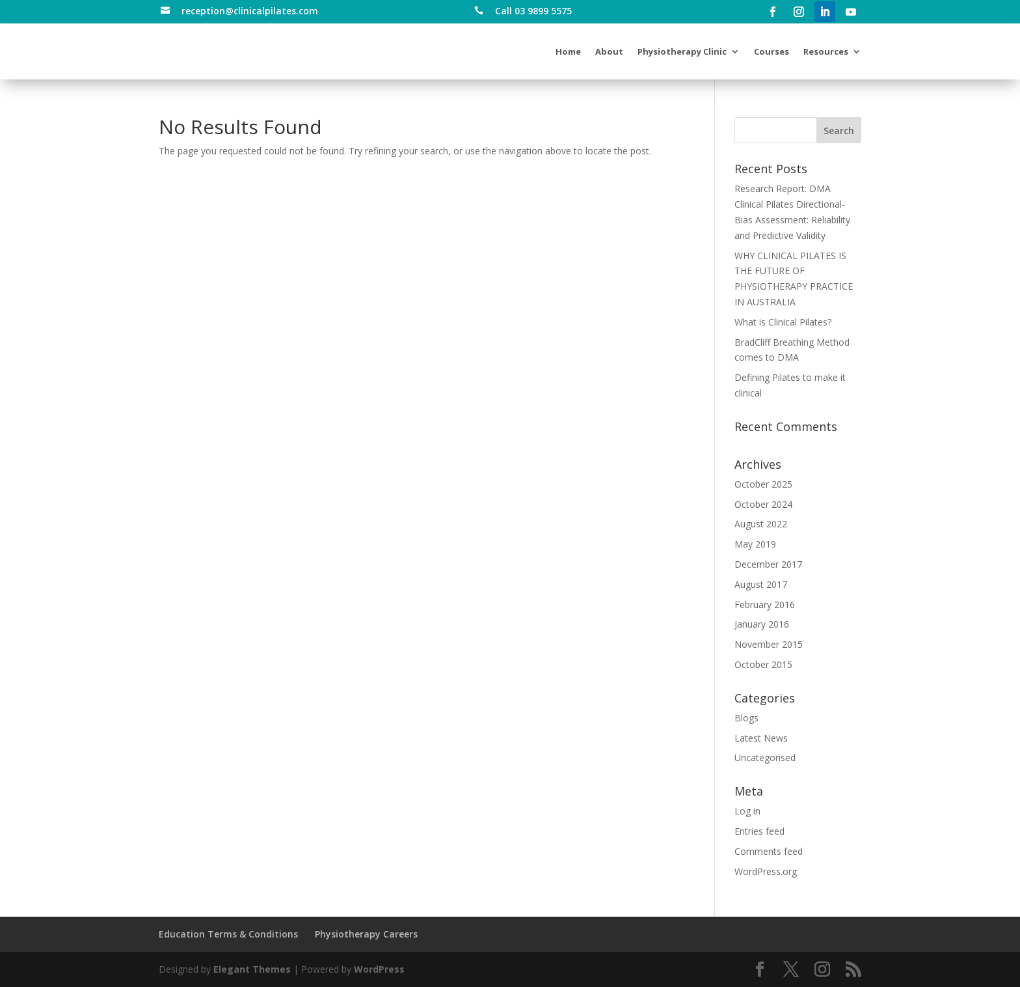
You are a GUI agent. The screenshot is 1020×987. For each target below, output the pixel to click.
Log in (747, 811)
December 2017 (768, 564)
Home (568, 51)
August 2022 (760, 524)
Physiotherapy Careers (366, 934)
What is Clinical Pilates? (782, 322)
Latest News (761, 738)
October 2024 (763, 504)
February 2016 (764, 604)
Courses (771, 51)
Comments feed (768, 851)
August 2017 (760, 584)
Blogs (746, 718)
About (609, 51)
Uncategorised (765, 757)
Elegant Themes (252, 969)
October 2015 (763, 664)
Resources (825, 51)
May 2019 (755, 544)
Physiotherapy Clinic (682, 51)
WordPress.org (765, 871)
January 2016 (761, 624)
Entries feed (759, 831)
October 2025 (763, 484)
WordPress (379, 969)
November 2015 (768, 644)
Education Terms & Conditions (228, 934)
